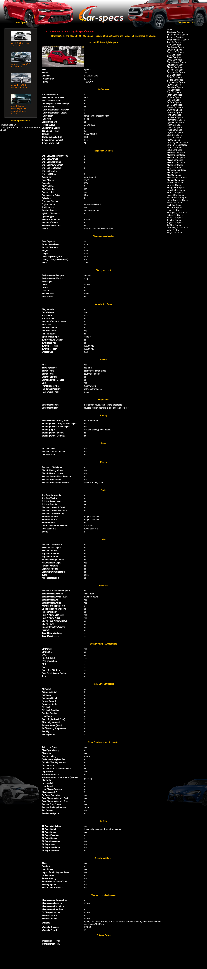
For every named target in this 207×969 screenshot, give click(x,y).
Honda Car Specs (175, 117)
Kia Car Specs (173, 140)
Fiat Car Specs (173, 90)
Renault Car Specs (175, 195)
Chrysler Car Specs (176, 65)
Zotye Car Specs (174, 232)
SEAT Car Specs (174, 207)
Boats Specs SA (8, 125)
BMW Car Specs (174, 50)
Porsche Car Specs (176, 190)
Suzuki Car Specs (175, 217)
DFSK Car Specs (174, 77)
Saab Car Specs (174, 205)
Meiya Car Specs (175, 167)
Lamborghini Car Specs (177, 142)
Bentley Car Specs (175, 47)
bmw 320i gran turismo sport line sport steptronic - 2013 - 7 (19, 110)
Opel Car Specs (174, 185)
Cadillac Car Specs (175, 52)
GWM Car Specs (174, 110)
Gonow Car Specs (175, 107)
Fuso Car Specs (174, 100)
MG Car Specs (173, 172)
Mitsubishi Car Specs (177, 177)
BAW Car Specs (174, 45)
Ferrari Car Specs (175, 87)
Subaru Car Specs (175, 215)
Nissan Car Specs (175, 182)
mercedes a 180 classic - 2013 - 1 (19, 86)
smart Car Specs (174, 210)
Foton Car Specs (174, 95)
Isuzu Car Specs (174, 127)
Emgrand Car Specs (176, 82)
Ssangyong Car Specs (177, 212)
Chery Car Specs (174, 60)
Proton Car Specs (175, 192)
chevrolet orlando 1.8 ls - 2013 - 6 (20, 65)
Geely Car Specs (174, 105)
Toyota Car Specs (175, 222)
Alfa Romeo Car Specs (177, 34)
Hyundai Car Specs (175, 122)
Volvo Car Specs (174, 230)
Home (169, 29)
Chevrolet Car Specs (176, 62)
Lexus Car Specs (175, 147)
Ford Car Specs (174, 92)
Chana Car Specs (174, 57)
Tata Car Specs (174, 220)
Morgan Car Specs (175, 180)
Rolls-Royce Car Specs (177, 200)
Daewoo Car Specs (176, 70)
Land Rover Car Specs (177, 145)
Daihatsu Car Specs (176, 72)
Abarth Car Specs (175, 32)
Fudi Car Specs (174, 97)
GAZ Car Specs (174, 102)
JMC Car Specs (174, 137)
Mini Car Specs (174, 175)
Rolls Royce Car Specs (177, 197)
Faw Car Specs (174, 85)
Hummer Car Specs (176, 120)
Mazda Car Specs (175, 165)
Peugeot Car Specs (176, 187)
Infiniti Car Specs (175, 125)
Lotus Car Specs (174, 150)
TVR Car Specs (174, 225)
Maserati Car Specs (176, 157)
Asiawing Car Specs (176, 37)
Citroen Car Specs (175, 67)
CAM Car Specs (174, 55)
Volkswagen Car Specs (177, 227)
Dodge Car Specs (175, 80)
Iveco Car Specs (174, 130)
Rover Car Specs (174, 202)
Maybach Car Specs (176, 162)
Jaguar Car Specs (175, 132)
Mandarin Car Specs (176, 155)
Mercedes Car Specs (176, 170)
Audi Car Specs (174, 42)
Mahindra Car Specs (176, 152)
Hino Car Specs (174, 115)
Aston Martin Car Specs (178, 39)
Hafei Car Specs (174, 112)
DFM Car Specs (174, 75)
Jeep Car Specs (174, 135)
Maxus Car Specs (175, 160)
